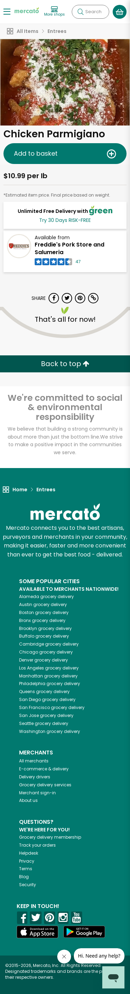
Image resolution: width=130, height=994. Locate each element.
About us (28, 800)
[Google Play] (84, 932)
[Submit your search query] (80, 12)
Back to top (65, 364)
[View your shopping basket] (120, 12)
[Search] (90, 12)
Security (27, 885)
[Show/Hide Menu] (6, 11)
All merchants (34, 761)
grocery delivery (46, 596)
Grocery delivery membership (50, 837)
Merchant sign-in (37, 793)
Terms (25, 869)
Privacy (26, 861)
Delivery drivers (34, 777)
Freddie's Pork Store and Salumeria (69, 249)
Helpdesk (28, 853)
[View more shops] (54, 11)
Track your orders (37, 845)
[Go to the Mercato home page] (27, 10)
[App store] (37, 932)
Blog (24, 877)
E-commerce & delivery (44, 769)
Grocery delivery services (45, 785)
